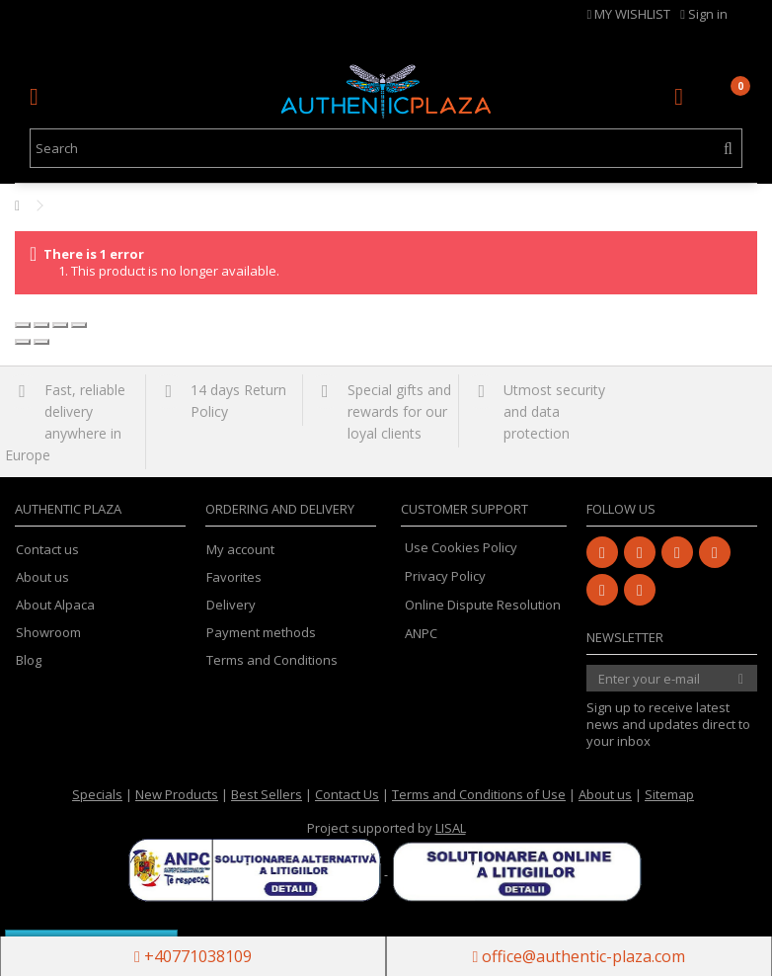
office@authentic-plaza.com (579, 956)
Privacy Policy (445, 576)
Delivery (231, 605)
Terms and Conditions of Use (479, 794)
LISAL (450, 828)
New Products (176, 794)
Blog (28, 660)
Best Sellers (266, 794)
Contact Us (347, 794)
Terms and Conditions (272, 660)
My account (240, 549)
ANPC (421, 633)
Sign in (704, 14)
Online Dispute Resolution (483, 604)
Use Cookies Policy (461, 547)
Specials (97, 794)
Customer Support (464, 509)
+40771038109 (193, 956)
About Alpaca (55, 605)
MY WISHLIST (629, 14)
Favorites (234, 577)
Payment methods (261, 632)
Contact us (47, 549)
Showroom (48, 632)
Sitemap (669, 794)
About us (42, 577)
